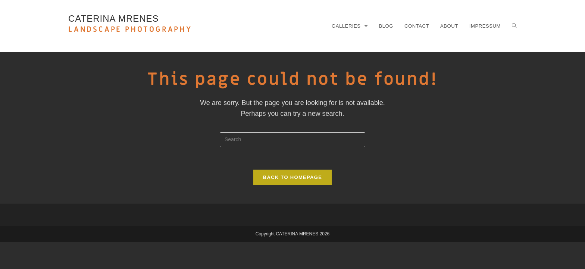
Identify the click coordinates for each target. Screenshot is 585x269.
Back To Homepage (292, 177)
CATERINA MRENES (130, 23)
